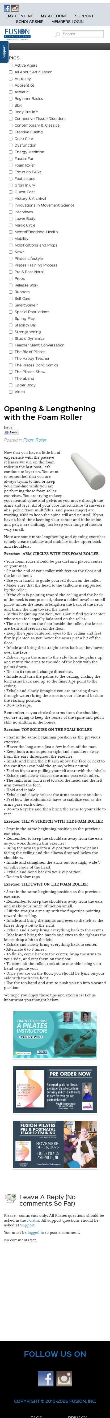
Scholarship (30, 21)
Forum (33, 1220)
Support (84, 15)
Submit (58, 34)
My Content (20, 15)
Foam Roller (34, 440)
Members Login (67, 21)
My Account (54, 15)
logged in (36, 1232)
